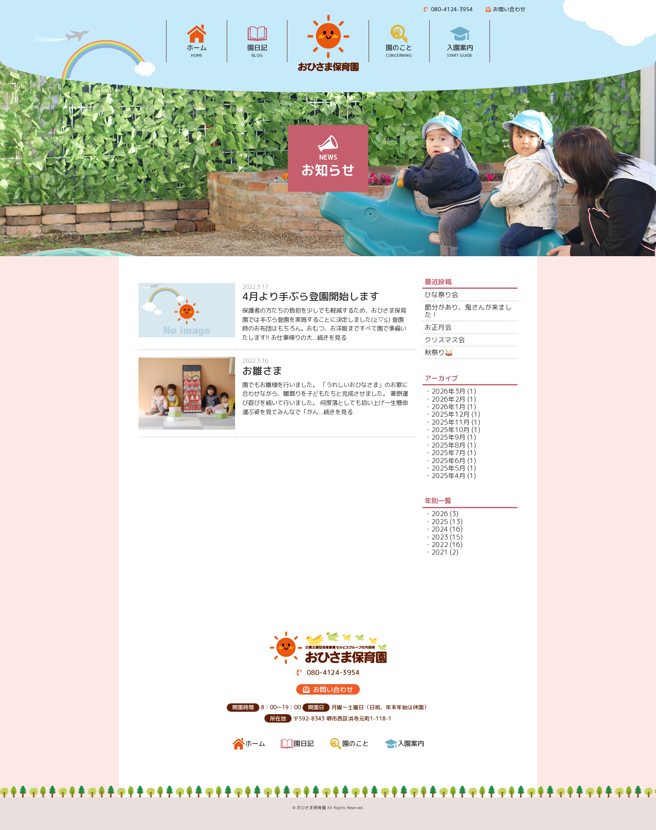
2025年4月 (448, 475)
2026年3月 (448, 391)
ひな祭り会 (441, 294)
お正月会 (438, 327)
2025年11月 (450, 422)
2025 (439, 521)
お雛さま (262, 371)
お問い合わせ (505, 9)
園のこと (399, 47)
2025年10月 (450, 429)
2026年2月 (448, 399)
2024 (439, 529)
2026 (439, 513)
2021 (439, 552)
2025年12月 (450, 414)
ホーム (196, 47)
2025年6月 (448, 460)
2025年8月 (448, 445)
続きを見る (331, 338)
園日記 (257, 47)
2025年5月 (448, 468)
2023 (439, 537)
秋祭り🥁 (439, 352)
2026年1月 (448, 406)
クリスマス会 (445, 339)
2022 (439, 544)
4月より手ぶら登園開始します (310, 296)
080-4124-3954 (448, 9)
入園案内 (459, 47)
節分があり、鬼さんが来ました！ (468, 311)
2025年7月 (448, 452)
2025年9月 (448, 437)
